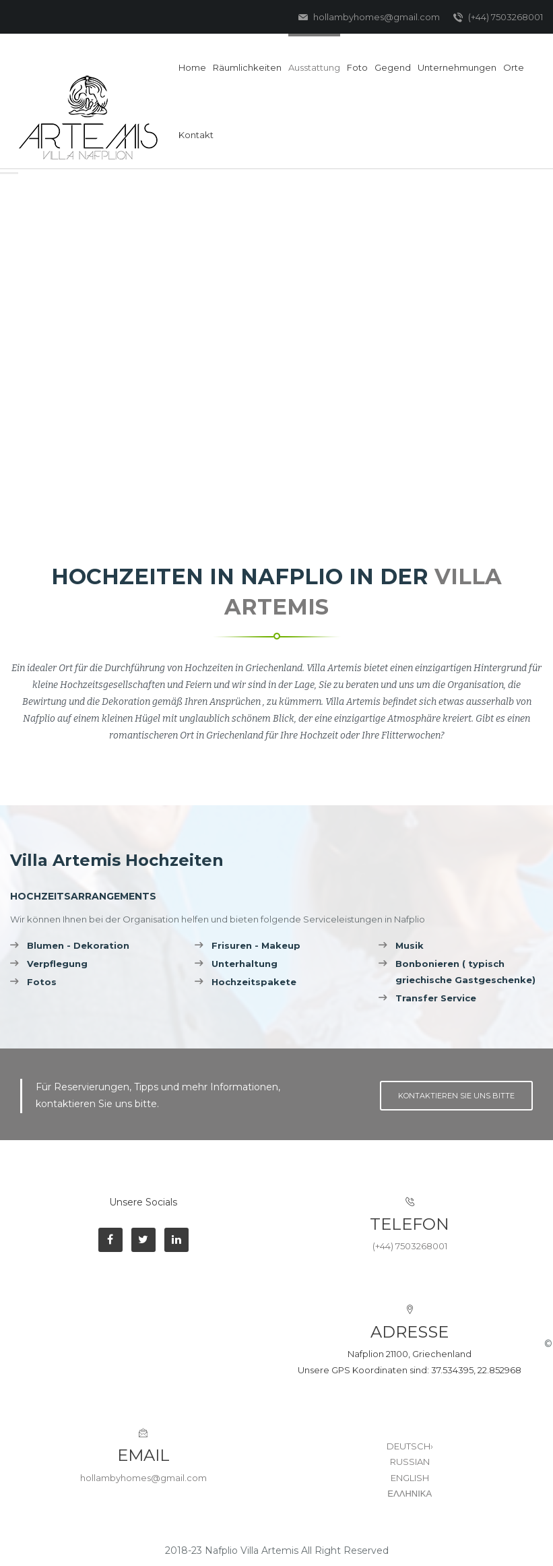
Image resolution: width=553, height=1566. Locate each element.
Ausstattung (314, 67)
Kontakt (196, 134)
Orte (513, 67)
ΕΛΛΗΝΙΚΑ (409, 1493)
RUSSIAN (410, 1461)
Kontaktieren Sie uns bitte (456, 1095)
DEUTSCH (410, 1446)
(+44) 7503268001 (498, 17)
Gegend (393, 67)
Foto (357, 67)
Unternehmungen (457, 67)
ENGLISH (410, 1477)
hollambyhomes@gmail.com (369, 17)
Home (192, 67)
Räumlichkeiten (247, 67)
